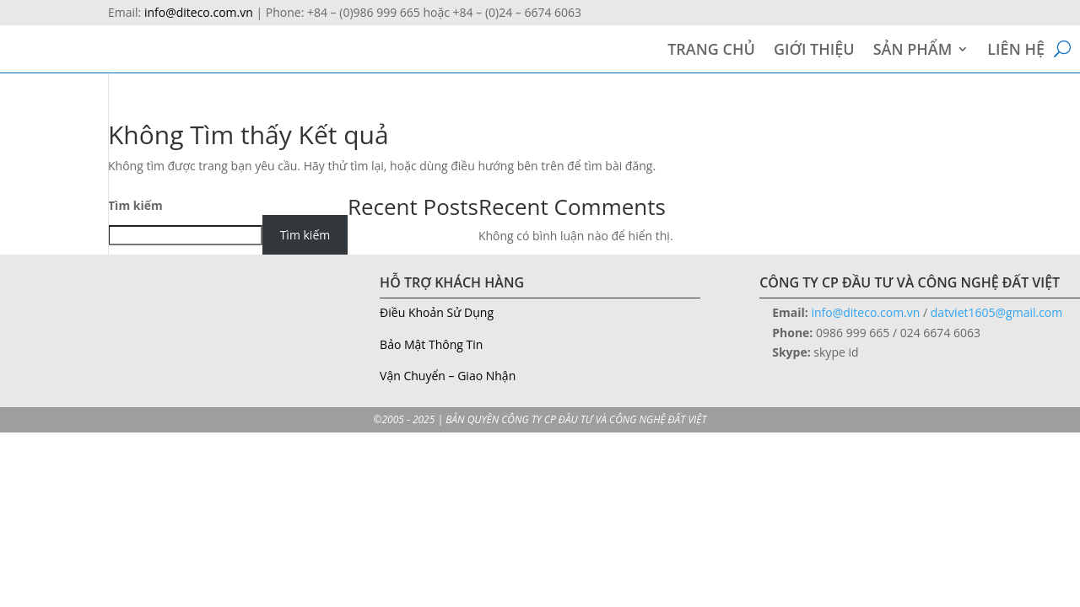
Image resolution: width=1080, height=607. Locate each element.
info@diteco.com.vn (198, 12)
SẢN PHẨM (913, 51)
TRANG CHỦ (711, 51)
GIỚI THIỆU (814, 51)
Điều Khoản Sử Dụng (437, 312)
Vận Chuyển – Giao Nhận (448, 376)
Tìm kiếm (135, 205)
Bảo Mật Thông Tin (431, 344)
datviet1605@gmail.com (996, 312)
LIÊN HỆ (1016, 51)
